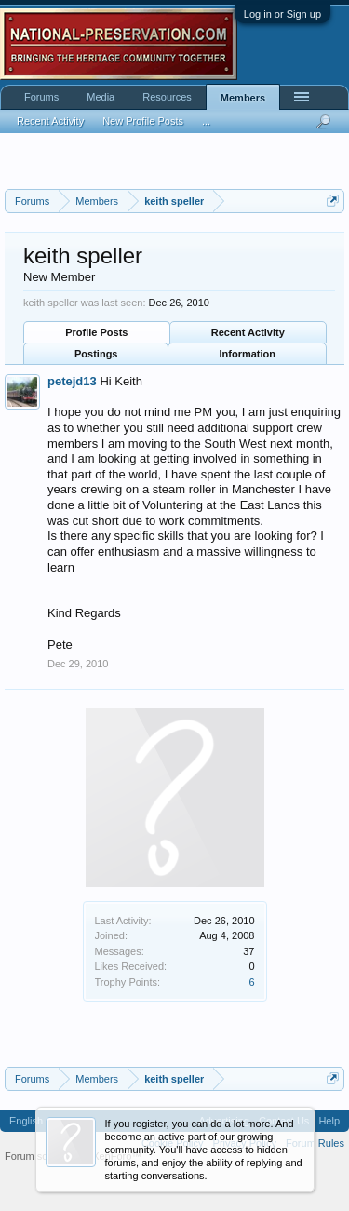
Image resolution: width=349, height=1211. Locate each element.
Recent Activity (248, 332)
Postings (95, 353)
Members (243, 97)
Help (329, 1120)
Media (100, 96)
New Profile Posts (142, 121)
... (206, 121)
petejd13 (72, 381)
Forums (41, 96)
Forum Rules (315, 1143)
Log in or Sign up (282, 14)
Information (248, 353)
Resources (167, 96)
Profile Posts (96, 332)
